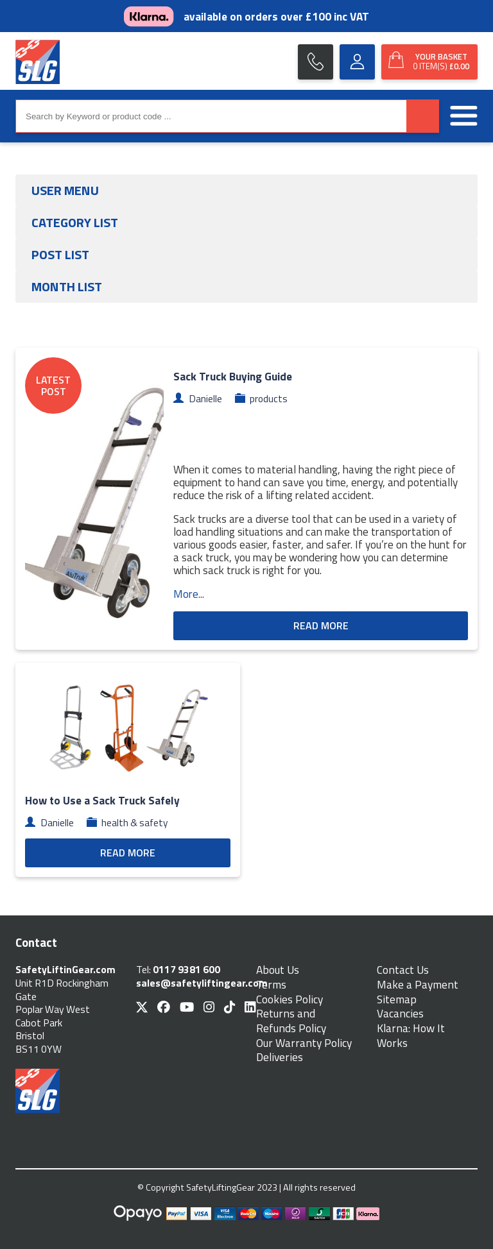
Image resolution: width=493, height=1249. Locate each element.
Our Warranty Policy (304, 1043)
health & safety (134, 822)
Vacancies (400, 1014)
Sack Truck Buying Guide (232, 376)
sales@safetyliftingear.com (202, 982)
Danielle (205, 398)
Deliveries (279, 1057)
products (269, 398)
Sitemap (397, 999)
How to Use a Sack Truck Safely (102, 800)
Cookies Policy (289, 999)
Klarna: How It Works (411, 1035)
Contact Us (403, 970)
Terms (271, 985)
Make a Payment (417, 985)
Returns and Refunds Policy (291, 1021)
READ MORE (321, 625)
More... (188, 593)
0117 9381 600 (186, 969)
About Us (277, 970)
